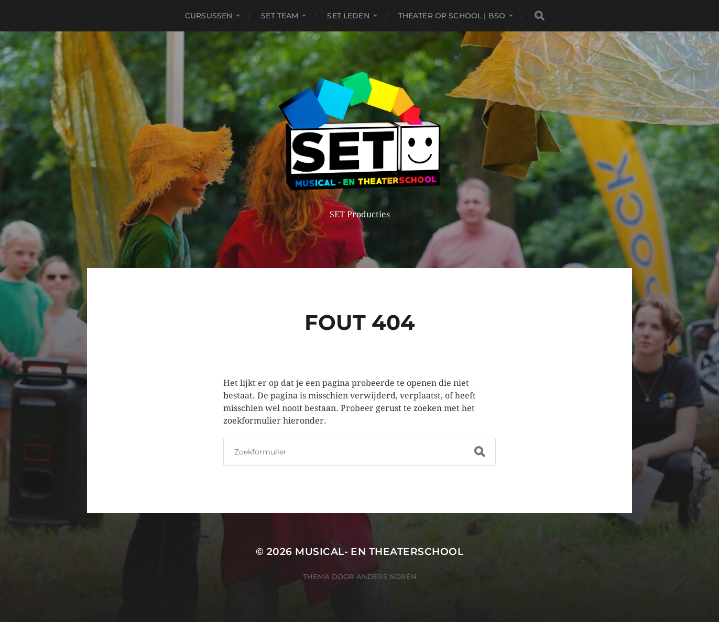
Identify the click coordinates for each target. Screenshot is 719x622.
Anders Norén (386, 576)
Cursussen (208, 15)
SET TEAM (279, 15)
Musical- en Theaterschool (379, 552)
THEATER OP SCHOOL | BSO (451, 15)
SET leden (348, 15)
